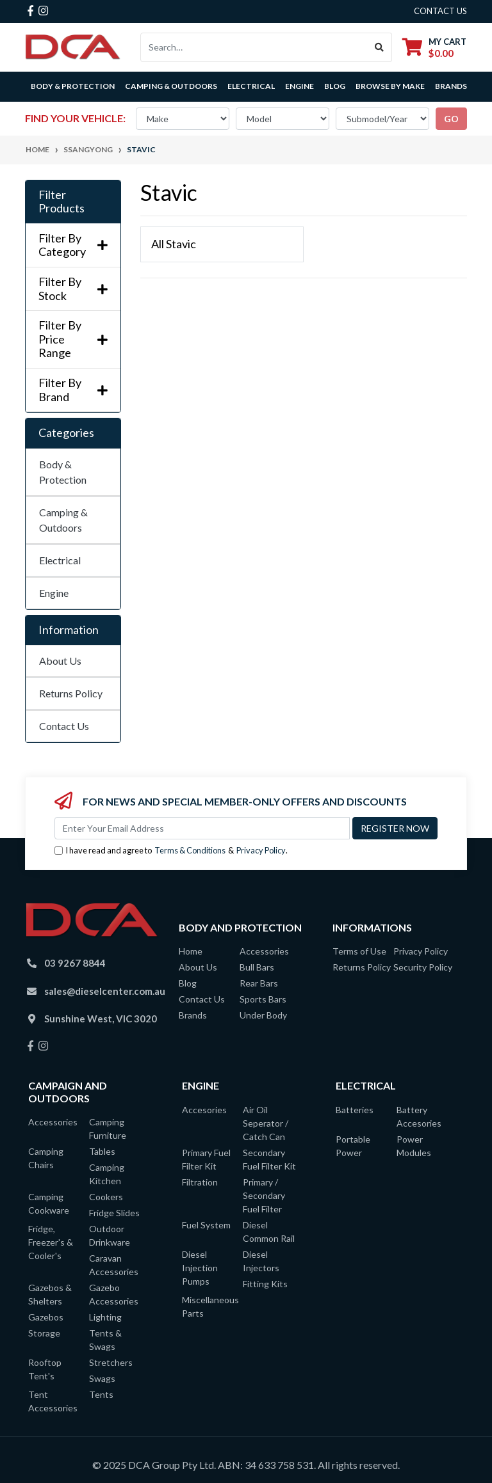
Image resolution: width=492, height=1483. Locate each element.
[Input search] (254, 47)
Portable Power (353, 1146)
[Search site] (379, 47)
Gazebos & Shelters (50, 1294)
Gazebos (45, 1317)
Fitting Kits (265, 1283)
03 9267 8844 (75, 963)
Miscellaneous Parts (209, 1306)
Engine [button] (299, 86)
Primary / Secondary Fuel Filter (264, 1195)
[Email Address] (202, 828)
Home (190, 951)
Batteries (354, 1109)
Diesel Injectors (261, 1261)
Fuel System (206, 1224)
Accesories (204, 1109)
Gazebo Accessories (113, 1294)
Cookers (106, 1196)
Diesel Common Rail (269, 1231)
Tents (101, 1394)
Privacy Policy (261, 850)
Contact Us (64, 726)
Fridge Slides (114, 1212)
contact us (440, 11)
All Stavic (173, 244)
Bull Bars (257, 967)
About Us (60, 660)
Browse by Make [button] (390, 86)
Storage (44, 1333)
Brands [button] (451, 86)
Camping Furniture (107, 1128)
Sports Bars (263, 999)
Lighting (105, 1317)
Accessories (264, 951)
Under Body (263, 1015)
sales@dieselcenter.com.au (104, 991)
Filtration (200, 1182)
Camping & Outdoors (63, 520)
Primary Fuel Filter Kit (206, 1159)
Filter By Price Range (73, 339)
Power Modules (414, 1146)
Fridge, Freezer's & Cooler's (50, 1242)
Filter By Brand (73, 390)
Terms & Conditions (190, 850)
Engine (54, 593)
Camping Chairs (45, 1158)
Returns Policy (70, 693)
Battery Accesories (419, 1116)
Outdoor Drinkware (109, 1235)
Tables (102, 1151)
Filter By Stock (73, 289)
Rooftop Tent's (45, 1369)
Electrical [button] (251, 86)
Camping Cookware (48, 1203)
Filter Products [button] (61, 202)
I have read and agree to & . (171, 851)
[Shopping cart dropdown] (434, 47)
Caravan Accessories (113, 1265)
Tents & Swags (105, 1340)
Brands (193, 1015)
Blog (334, 86)
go (451, 118)
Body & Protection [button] (73, 86)
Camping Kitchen (106, 1174)
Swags (102, 1378)
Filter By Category (73, 245)
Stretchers (111, 1362)
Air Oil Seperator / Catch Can (265, 1123)
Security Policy (422, 967)
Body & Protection (62, 472)
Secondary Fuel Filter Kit (269, 1159)
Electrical (60, 560)
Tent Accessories (53, 1401)
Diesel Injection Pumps (200, 1268)
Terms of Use (359, 951)
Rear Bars (259, 983)
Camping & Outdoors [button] (171, 86)
